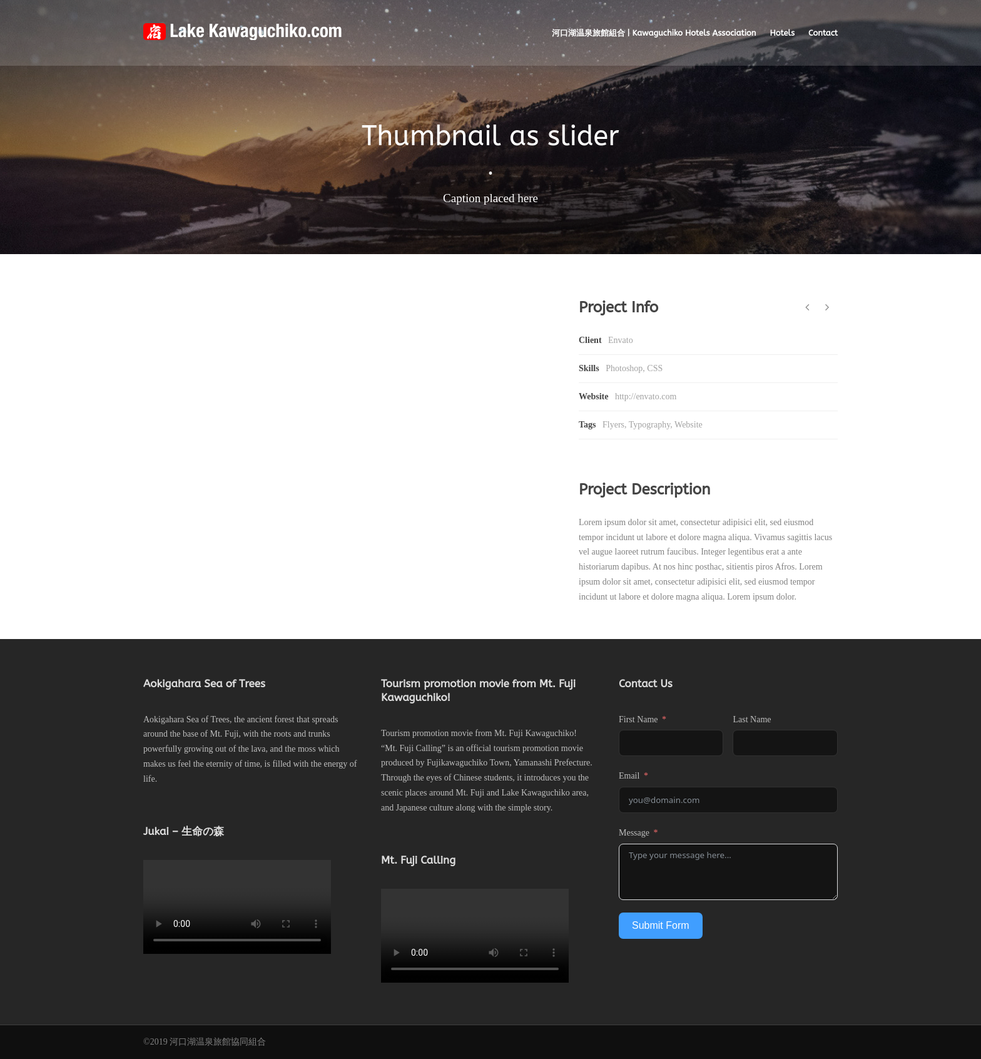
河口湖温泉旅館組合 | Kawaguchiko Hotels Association (654, 33)
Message (634, 832)
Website (688, 424)
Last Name (752, 719)
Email (629, 775)
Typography (650, 424)
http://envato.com (645, 396)
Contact (823, 33)
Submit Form (660, 925)
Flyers (613, 424)
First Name (638, 719)
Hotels (782, 33)
